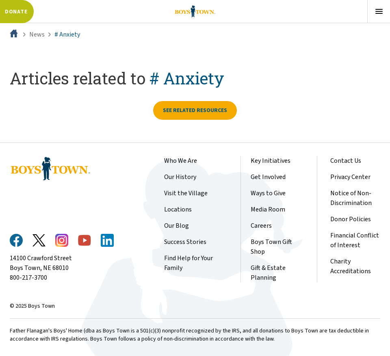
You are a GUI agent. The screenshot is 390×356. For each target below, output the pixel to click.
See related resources (195, 110)
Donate (16, 12)
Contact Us (345, 160)
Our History (180, 177)
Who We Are (180, 160)
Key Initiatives (270, 160)
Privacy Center (350, 177)
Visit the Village (186, 193)
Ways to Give (268, 193)
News (37, 34)
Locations (178, 209)
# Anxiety (67, 34)
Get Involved (268, 177)
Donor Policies (350, 219)
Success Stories (185, 241)
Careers (261, 225)
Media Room (268, 209)
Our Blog (176, 225)
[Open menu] (378, 11)
